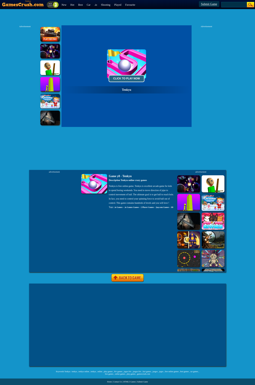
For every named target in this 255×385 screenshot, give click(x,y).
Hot (72, 4)
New (64, 4)
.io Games (118, 207)
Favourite (130, 4)
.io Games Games (131, 207)
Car (88, 4)
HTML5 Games (129, 382)
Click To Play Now (126, 78)
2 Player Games (147, 207)
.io (95, 4)
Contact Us (117, 382)
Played (117, 4)
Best (80, 4)
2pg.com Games (162, 207)
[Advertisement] (127, 325)
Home (109, 382)
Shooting (105, 4)
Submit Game (209, 4)
